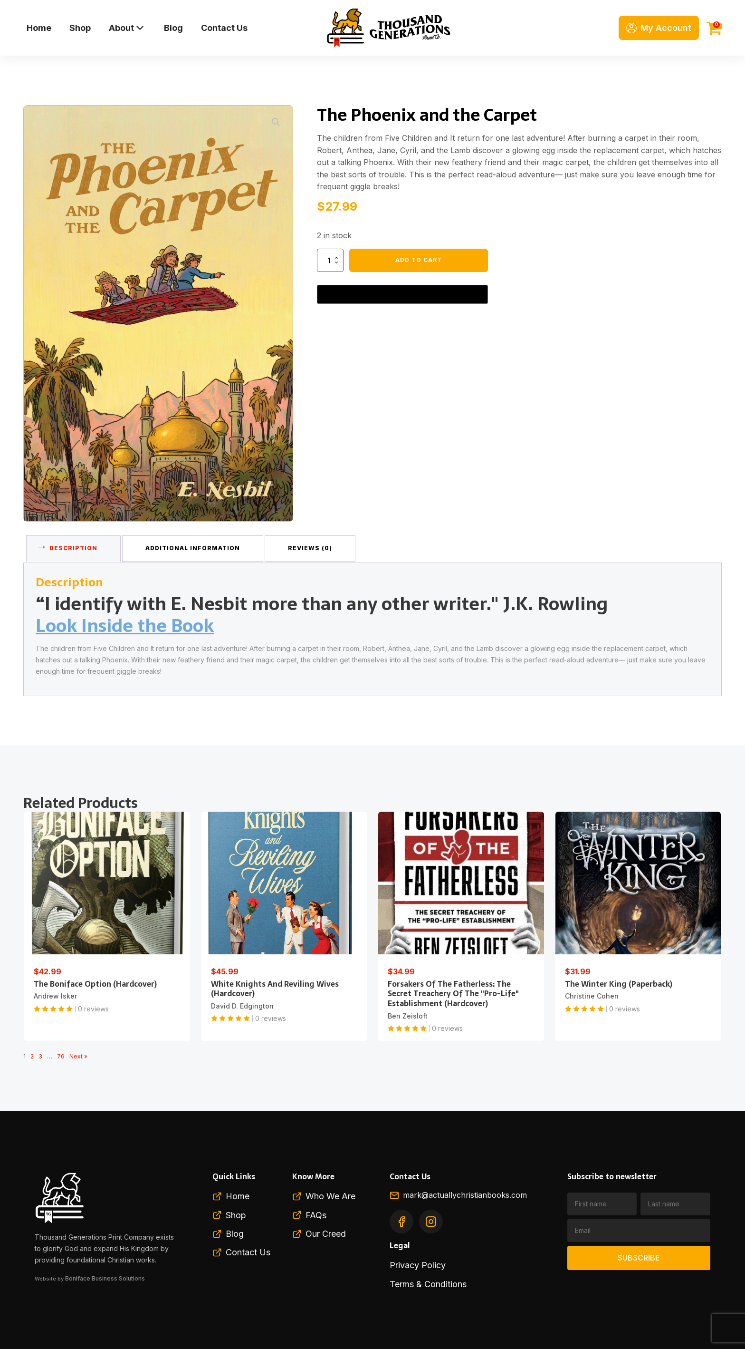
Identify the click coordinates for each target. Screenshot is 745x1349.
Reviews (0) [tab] (318, 546)
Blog (173, 28)
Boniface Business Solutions (103, 1274)
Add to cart (418, 259)
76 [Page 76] (61, 1053)
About (127, 28)
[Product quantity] (330, 260)
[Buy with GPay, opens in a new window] (402, 294)
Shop (80, 28)
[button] (276, 122)
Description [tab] (75, 546)
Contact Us (224, 28)
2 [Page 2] (32, 1053)
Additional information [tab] (198, 546)
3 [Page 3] (40, 1053)
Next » (78, 1053)
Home (39, 28)
